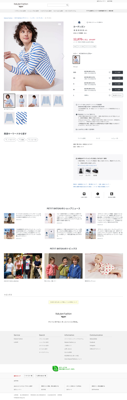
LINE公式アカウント (95, 349)
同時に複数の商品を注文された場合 (82, 187)
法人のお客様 (68, 352)
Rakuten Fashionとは (70, 342)
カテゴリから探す (44, 345)
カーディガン (40, 18)
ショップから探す (44, 342)
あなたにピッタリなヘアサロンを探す (23, 386)
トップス (32, 18)
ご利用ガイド (68, 345)
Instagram (92, 345)
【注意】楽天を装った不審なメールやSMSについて (63, 302)
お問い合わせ (68, 349)
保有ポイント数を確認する (98, 386)
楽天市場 (109, 1)
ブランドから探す (44, 339)
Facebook (92, 342)
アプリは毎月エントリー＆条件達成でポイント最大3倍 (99, 11)
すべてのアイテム (44, 352)
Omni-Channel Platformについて (73, 359)
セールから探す (43, 349)
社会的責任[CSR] (52, 395)
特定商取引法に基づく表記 (71, 355)
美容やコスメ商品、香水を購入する (50, 386)
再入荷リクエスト (117, 95)
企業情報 (16, 395)
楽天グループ (100, 1)
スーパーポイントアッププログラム (74, 339)
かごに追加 (117, 72)
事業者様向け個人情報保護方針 (38, 395)
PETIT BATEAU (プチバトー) (21, 18)
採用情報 (60, 395)
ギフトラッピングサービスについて (87, 165)
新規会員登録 (93, 339)
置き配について (93, 184)
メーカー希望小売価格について (101, 187)
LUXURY (16, 342)
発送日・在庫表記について (80, 184)
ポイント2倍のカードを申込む (74, 386)
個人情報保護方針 (24, 395)
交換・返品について (104, 184)
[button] (4, 56)
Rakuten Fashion (29, 5)
